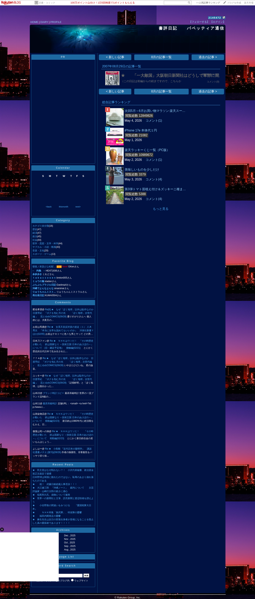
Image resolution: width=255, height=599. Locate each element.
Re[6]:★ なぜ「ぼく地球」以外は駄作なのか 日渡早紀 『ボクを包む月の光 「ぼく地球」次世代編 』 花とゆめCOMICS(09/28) (64, 313)
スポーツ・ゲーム (41, 254)
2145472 (214, 17)
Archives (63, 530)
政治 (34, 236)
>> (208, 2)
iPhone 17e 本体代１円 (141, 130)
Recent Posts (63, 464)
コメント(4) (154, 179)
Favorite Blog (63, 261)
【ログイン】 (217, 21)
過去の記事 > (208, 57)
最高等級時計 (50, 403)
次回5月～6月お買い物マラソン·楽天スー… (155, 110)
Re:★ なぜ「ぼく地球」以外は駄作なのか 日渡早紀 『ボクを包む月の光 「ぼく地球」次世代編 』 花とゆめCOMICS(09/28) (63, 362)
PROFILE (55, 22)
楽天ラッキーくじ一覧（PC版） (147, 150)
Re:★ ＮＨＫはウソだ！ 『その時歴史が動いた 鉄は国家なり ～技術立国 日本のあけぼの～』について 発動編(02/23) (63, 417)
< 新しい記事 (115, 57)
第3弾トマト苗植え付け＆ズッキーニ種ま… (155, 189)
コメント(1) (154, 120)
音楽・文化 (38, 250)
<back (49, 206)
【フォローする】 (199, 21)
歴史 (34, 229)
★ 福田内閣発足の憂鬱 (46, 516)
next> (78, 206)
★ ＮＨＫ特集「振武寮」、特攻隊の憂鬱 (57, 512)
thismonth (63, 206)
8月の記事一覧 (161, 57)
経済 (34, 233)
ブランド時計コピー (54, 393)
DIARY (44, 22)
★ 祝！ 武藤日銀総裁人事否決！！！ (54, 484)
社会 (34, 240)
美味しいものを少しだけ (142, 169)
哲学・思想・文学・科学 (45, 243)
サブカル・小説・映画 (44, 247)
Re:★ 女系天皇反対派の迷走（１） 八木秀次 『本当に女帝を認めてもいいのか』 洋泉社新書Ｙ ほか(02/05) (64, 330)
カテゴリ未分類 (40, 225)
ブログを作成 (234, 2)
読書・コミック (47, 2)
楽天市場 (248, 2)
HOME (34, 22)
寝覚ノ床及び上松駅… (44, 266)
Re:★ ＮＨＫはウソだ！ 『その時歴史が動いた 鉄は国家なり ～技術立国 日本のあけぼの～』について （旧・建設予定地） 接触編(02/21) (63, 344)
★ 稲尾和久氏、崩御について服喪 (51, 494)
